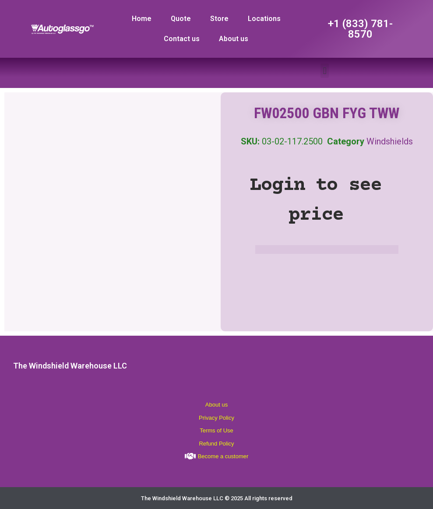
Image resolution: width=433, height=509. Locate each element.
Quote (181, 18)
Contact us (182, 39)
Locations (264, 18)
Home (141, 18)
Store (219, 18)
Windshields (389, 141)
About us (233, 39)
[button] (324, 70)
